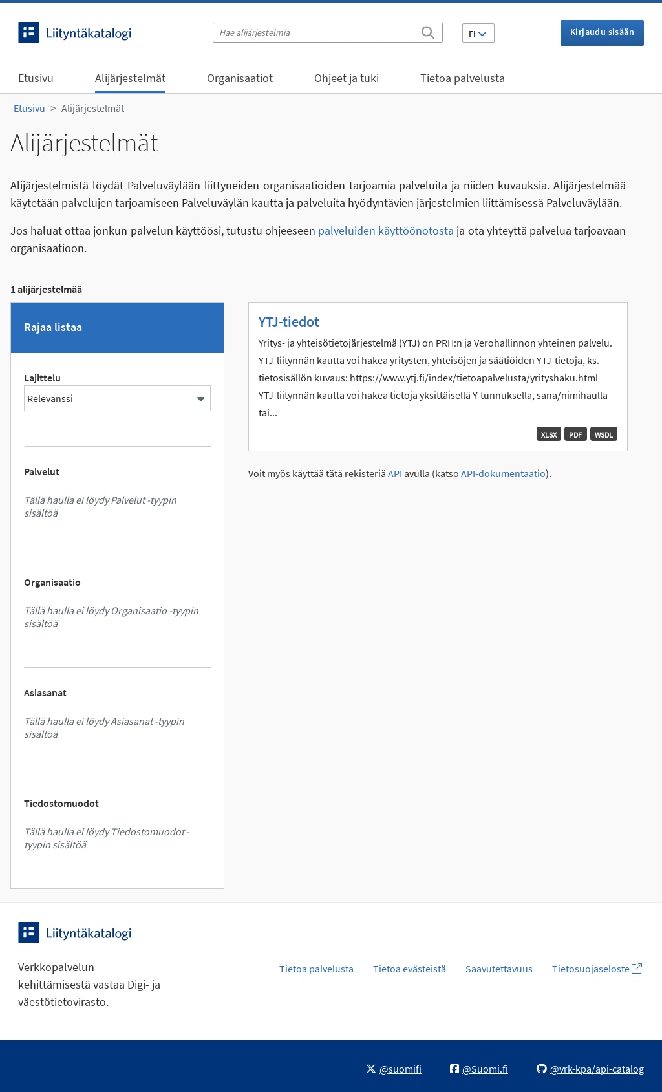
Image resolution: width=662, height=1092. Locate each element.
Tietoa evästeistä (409, 968)
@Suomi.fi (479, 1068)
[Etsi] (428, 30)
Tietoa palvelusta (462, 77)
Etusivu (36, 77)
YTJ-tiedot (289, 321)
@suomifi (394, 1068)
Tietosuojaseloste (597, 968)
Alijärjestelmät (130, 77)
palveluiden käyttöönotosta (386, 230)
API (395, 473)
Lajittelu (42, 377)
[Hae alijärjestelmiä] (328, 33)
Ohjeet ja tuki (346, 77)
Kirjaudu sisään (602, 31)
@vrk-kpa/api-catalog (590, 1068)
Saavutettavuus (499, 968)
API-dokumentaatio (503, 473)
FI (478, 33)
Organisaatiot (240, 77)
